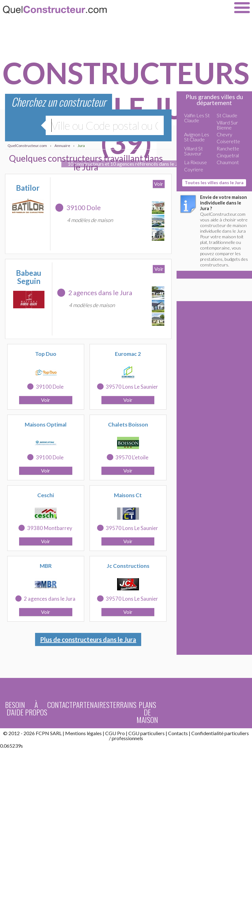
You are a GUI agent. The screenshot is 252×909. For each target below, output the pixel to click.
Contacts (178, 733)
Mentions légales (83, 733)
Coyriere (193, 169)
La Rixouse (195, 162)
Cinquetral (228, 155)
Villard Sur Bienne (227, 124)
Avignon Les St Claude (196, 136)
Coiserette (228, 141)
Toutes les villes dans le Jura (214, 182)
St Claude (227, 115)
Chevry (224, 134)
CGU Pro (115, 733)
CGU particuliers (146, 733)
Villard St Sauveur (193, 150)
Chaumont (228, 162)
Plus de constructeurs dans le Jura (88, 639)
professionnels (127, 738)
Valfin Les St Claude (197, 117)
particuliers (236, 733)
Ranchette (228, 148)
